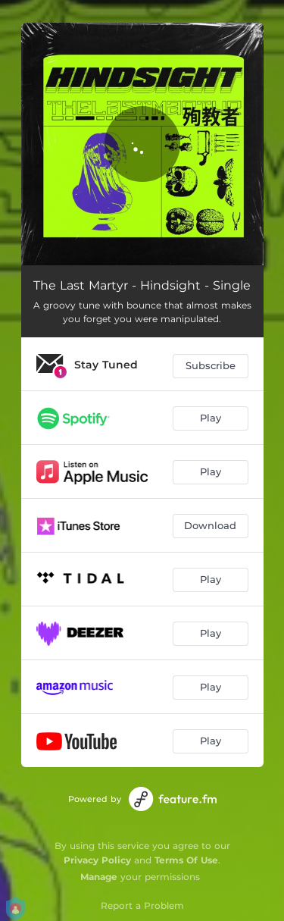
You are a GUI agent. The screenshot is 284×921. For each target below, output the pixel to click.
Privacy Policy (97, 860)
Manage (98, 876)
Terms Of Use (186, 860)
